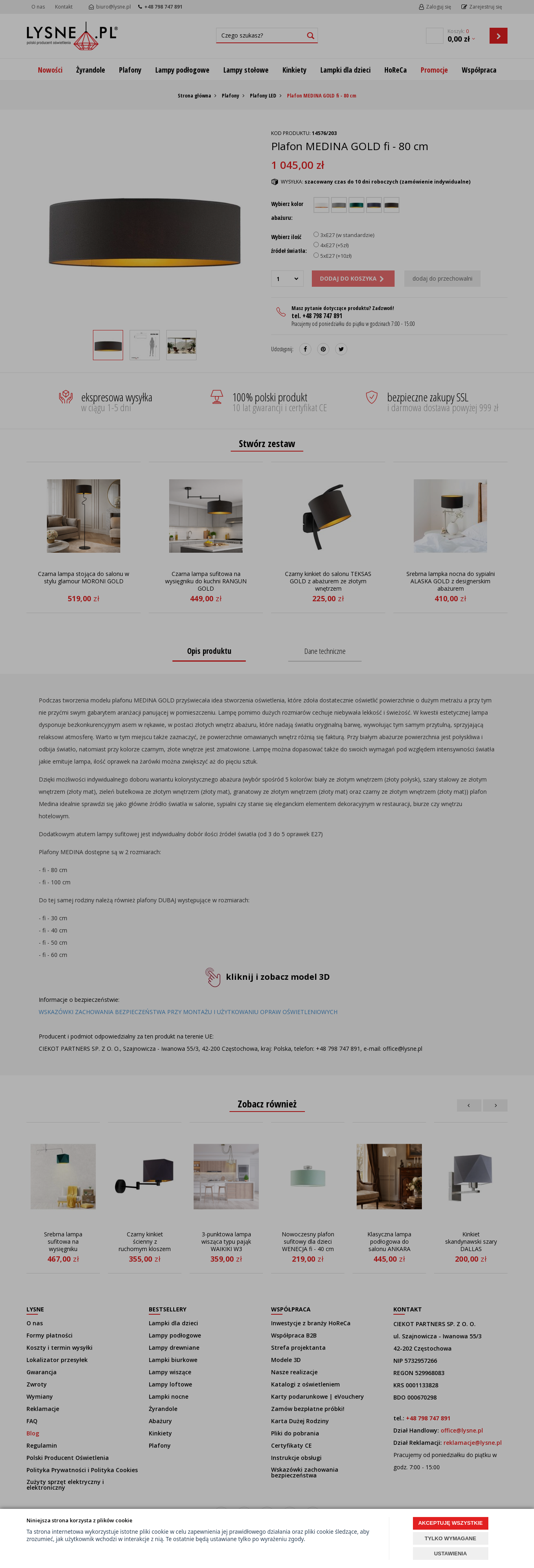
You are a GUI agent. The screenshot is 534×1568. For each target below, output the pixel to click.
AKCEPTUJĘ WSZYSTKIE (450, 1523)
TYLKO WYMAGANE (450, 1538)
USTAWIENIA (450, 1553)
